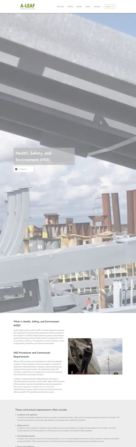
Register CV (110, 6)
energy (29, 389)
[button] (27, 6)
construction (49, 387)
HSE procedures (25, 361)
